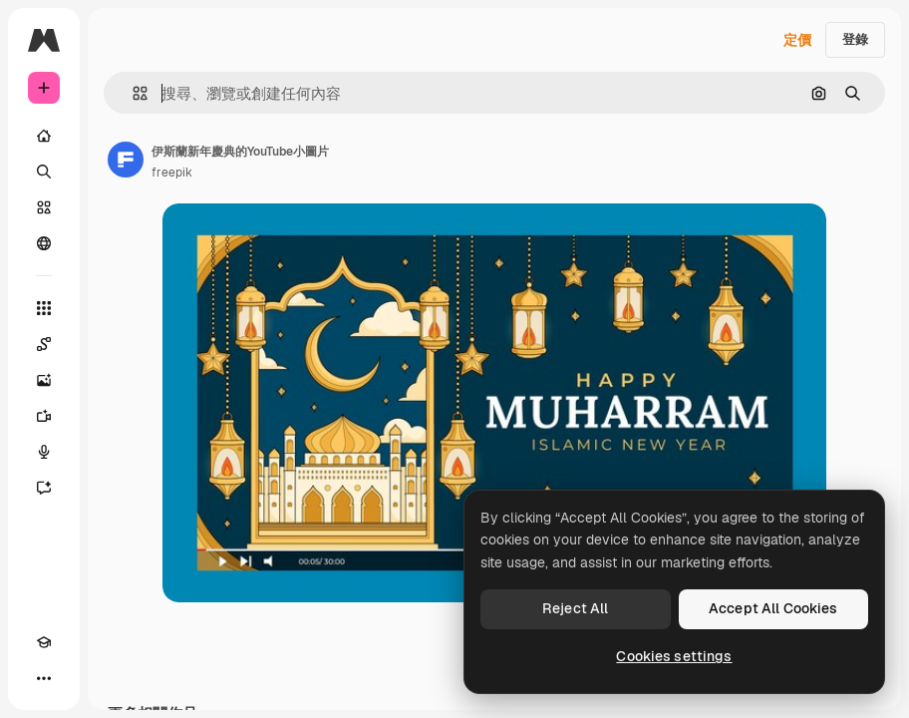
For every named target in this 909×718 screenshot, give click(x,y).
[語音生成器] (44, 452)
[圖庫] (44, 207)
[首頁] (44, 136)
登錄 (855, 39)
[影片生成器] (44, 416)
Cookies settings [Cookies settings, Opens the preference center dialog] (674, 656)
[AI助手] (44, 488)
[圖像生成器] (44, 380)
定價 (797, 40)
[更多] (44, 678)
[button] (132, 93)
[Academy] (44, 642)
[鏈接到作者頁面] (126, 160)
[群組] (44, 243)
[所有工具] (44, 308)
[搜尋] (44, 171)
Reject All (575, 608)
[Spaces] (44, 344)
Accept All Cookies (773, 608)
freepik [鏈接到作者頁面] (172, 172)
